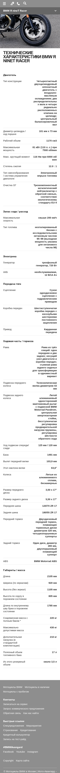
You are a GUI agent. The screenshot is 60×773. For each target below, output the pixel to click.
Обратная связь (12, 713)
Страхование (10, 730)
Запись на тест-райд (14, 739)
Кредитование (28, 730)
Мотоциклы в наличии (37, 687)
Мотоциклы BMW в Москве (21, 771)
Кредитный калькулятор (16, 734)
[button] (30, 10)
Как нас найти (31, 713)
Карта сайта (22, 760)
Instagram (32, 751)
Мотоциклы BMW (12, 687)
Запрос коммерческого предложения (23, 708)
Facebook (8, 751)
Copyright (8, 760)
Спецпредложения (13, 725)
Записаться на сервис (15, 704)
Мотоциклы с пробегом (16, 691)
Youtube (20, 751)
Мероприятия (33, 725)
